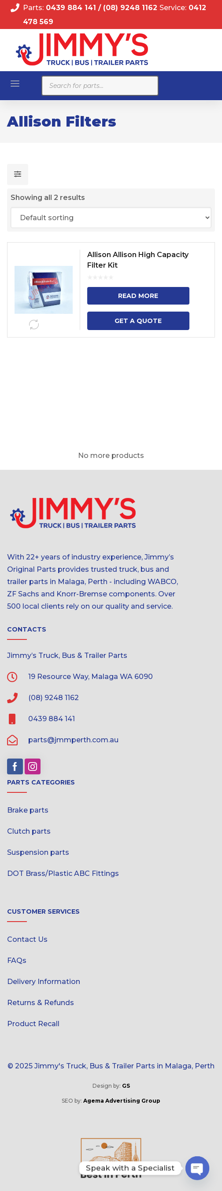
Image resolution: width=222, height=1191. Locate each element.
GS (126, 1085)
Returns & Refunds (40, 1003)
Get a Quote (138, 321)
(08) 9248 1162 (131, 8)
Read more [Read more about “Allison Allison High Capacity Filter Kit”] (138, 296)
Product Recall (33, 1024)
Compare (34, 325)
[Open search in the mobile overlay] (100, 86)
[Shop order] (111, 217)
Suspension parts (38, 852)
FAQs (16, 960)
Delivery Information (43, 981)
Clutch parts (29, 831)
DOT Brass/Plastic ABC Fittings (63, 873)
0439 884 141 (70, 8)
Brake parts (27, 810)
